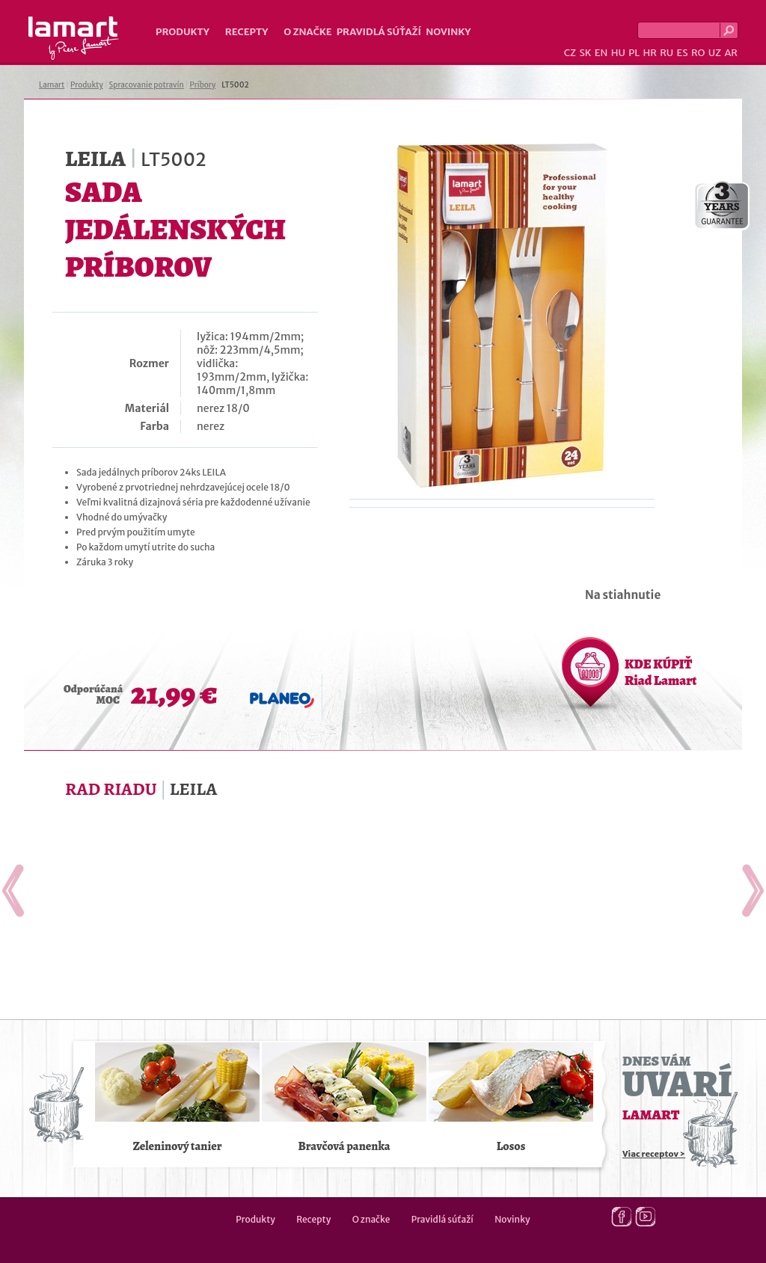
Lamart (74, 38)
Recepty (246, 31)
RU (666, 52)
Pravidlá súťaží (379, 31)
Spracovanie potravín (146, 85)
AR (731, 52)
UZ (714, 52)
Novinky (448, 31)
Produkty (182, 31)
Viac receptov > (653, 1154)
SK (585, 52)
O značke (307, 31)
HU (618, 52)
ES (682, 52)
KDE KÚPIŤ (660, 672)
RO (698, 52)
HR (649, 52)
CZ (570, 52)
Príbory (203, 85)
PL (634, 52)
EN (601, 52)
